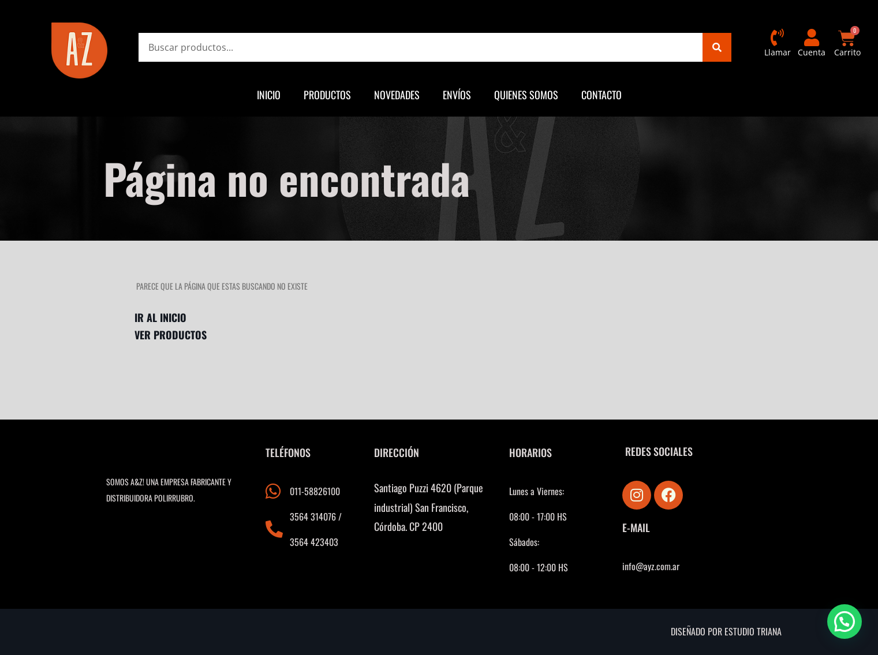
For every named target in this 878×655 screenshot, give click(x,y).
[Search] (717, 47)
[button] (845, 622)
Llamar (777, 52)
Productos (327, 94)
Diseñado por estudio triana (726, 631)
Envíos (457, 94)
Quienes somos (526, 94)
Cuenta (811, 52)
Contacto (601, 94)
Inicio (269, 94)
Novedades (397, 94)
